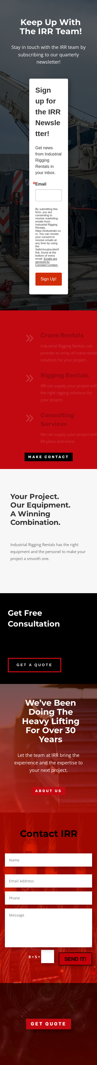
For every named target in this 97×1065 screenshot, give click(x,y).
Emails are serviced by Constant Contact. (46, 261)
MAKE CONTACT (48, 457)
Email (41, 184)
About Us (48, 791)
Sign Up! (48, 279)
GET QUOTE (48, 1024)
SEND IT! (75, 959)
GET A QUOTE (35, 665)
